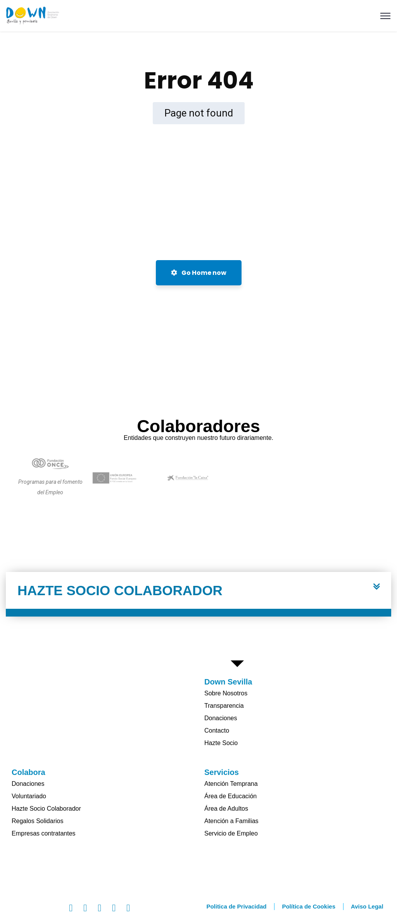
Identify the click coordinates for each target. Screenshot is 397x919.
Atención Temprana (231, 783)
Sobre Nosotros (225, 693)
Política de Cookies (308, 906)
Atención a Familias (231, 821)
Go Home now (198, 272)
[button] (198, 594)
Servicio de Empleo (231, 833)
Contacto (216, 730)
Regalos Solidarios (37, 821)
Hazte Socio (221, 743)
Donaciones (220, 718)
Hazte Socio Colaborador (46, 808)
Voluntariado (29, 796)
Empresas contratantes (44, 833)
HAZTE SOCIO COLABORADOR (120, 590)
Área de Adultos (226, 808)
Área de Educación (230, 796)
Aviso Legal (367, 906)
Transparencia (224, 705)
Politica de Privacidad (236, 906)
